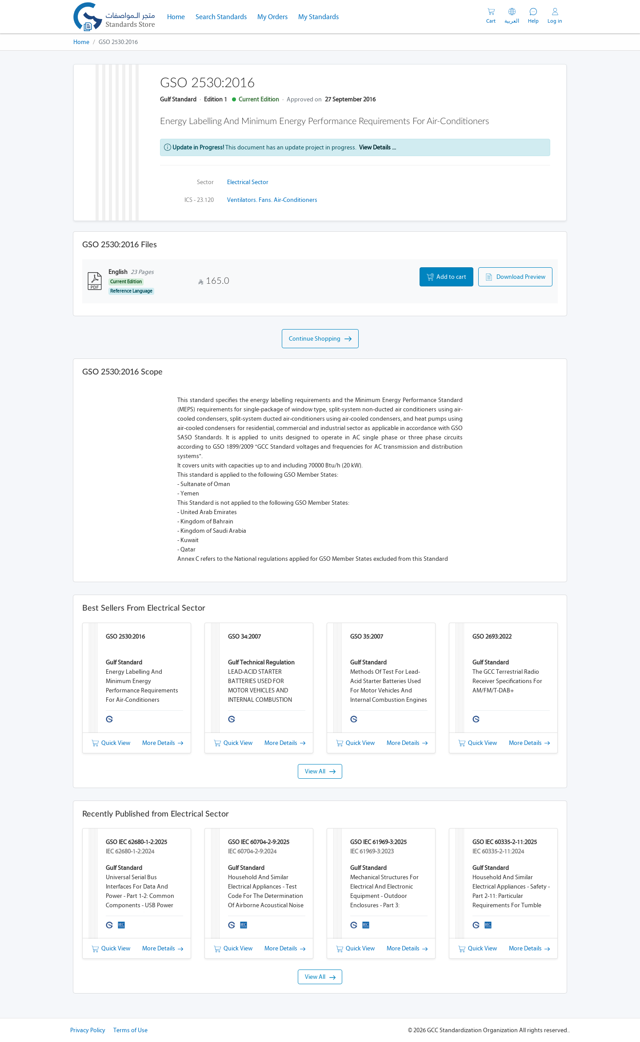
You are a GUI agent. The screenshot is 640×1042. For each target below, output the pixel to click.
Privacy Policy (87, 1030)
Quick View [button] (111, 743)
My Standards (318, 16)
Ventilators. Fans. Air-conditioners (272, 200)
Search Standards (224, 16)
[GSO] (114, 16)
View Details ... (377, 147)
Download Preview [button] (515, 277)
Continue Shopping (320, 339)
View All (320, 771)
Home (178, 16)
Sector (205, 182)
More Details (162, 743)
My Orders (272, 16)
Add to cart (446, 277)
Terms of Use (130, 1030)
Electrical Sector (247, 182)
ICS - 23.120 (199, 200)
